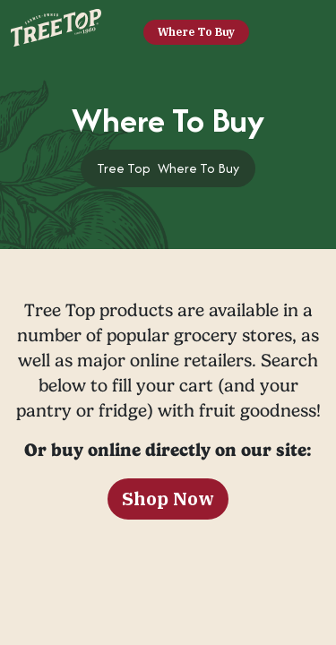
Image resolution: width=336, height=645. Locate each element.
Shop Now (168, 498)
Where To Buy (196, 32)
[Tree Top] (56, 30)
